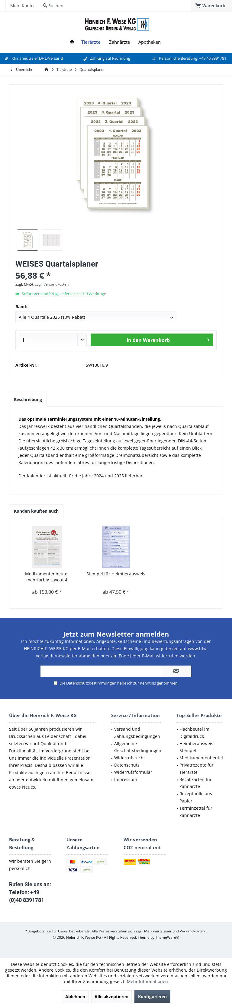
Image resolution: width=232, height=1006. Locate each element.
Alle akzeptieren (111, 996)
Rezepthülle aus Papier (195, 797)
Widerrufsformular (133, 772)
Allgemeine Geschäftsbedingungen (137, 747)
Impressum (125, 779)
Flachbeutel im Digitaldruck (194, 732)
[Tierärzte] (91, 42)
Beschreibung (28, 399)
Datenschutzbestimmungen (91, 683)
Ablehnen (75, 996)
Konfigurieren (152, 996)
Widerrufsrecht (129, 758)
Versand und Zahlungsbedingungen (137, 732)
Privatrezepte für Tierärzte (196, 768)
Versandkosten (192, 931)
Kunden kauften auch (36, 511)
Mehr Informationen (147, 981)
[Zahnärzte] (119, 42)
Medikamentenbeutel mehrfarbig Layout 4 (47, 577)
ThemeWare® (167, 937)
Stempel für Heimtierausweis (115, 574)
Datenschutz (127, 765)
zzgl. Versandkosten (52, 284)
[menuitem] (211, 5)
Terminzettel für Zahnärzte (195, 811)
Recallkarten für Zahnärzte (195, 783)
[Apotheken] (149, 42)
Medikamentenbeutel (201, 758)
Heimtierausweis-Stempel (197, 747)
